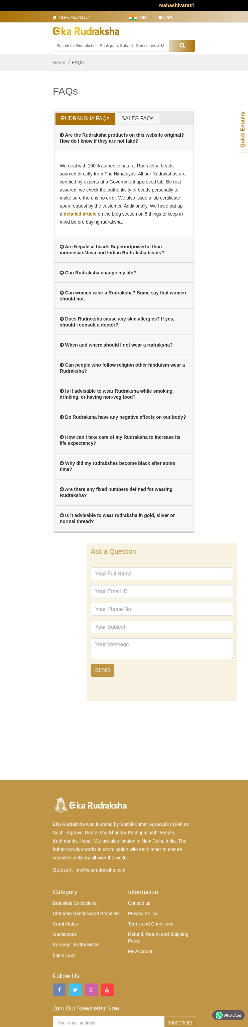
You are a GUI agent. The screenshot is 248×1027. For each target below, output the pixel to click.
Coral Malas (65, 1007)
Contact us (139, 987)
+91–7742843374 (77, 18)
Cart (165, 17)
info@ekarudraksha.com (100, 953)
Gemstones (65, 1018)
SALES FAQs (137, 118)
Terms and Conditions (150, 1007)
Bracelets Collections (75, 987)
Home (59, 62)
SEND (142, 670)
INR (137, 17)
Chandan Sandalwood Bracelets (86, 997)
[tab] (85, 119)
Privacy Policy (142, 997)
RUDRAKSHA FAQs (85, 118)
